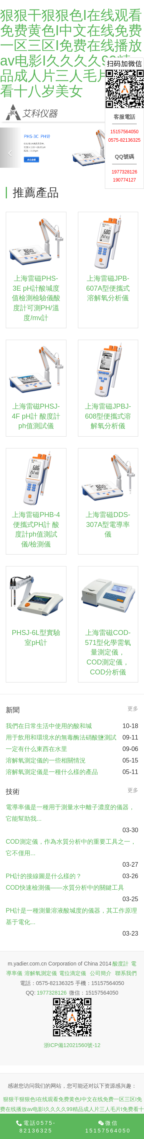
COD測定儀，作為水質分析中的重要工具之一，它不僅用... (71, 847)
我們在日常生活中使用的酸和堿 (49, 726)
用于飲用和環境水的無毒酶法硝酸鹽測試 (61, 737)
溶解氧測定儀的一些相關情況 (46, 760)
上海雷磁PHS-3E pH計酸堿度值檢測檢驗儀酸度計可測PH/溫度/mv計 (36, 298)
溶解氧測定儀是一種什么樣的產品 (52, 772)
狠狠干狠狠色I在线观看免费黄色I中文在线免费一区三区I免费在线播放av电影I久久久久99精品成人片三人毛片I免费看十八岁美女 (71, 53)
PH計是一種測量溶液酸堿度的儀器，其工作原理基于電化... (71, 916)
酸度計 (121, 964)
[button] (11, 148)
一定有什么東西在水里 (36, 749)
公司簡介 (100, 973)
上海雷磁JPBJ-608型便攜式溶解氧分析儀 (108, 416)
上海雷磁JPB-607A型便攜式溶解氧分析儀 (108, 288)
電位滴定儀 (72, 973)
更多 (132, 708)
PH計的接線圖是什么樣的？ (44, 876)
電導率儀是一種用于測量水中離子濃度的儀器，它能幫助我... (70, 813)
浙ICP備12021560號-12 (72, 1045)
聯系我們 (126, 973)
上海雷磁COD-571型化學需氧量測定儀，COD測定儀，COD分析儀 (108, 652)
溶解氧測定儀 (41, 973)
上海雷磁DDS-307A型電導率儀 (108, 524)
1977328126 (52, 993)
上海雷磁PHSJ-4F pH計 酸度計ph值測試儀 (36, 416)
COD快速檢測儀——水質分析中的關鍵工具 (65, 887)
